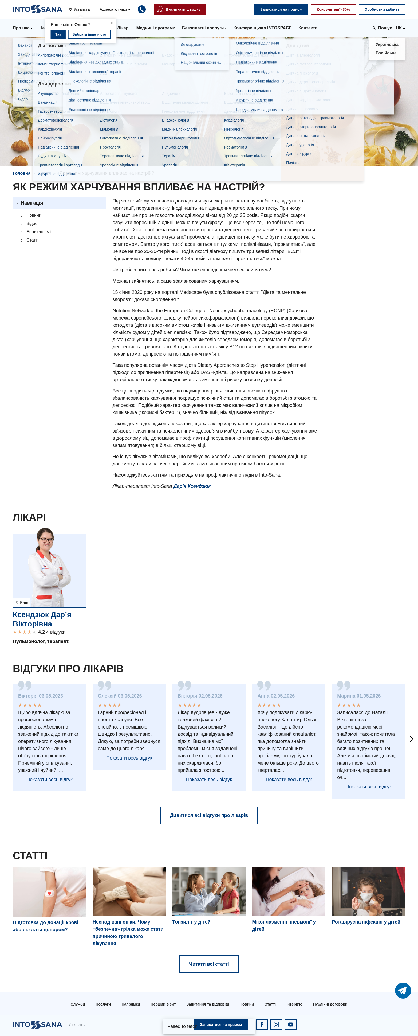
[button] (82, 9)
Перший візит (163, 1004)
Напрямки (130, 1004)
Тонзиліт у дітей (191, 922)
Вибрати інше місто (89, 34)
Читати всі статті (209, 964)
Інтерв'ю (294, 1004)
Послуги (103, 1004)
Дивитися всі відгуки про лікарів (209, 815)
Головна (21, 173)
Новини (33, 215)
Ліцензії (75, 1024)
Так (58, 34)
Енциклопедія (40, 231)
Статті (44, 173)
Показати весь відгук (49, 779)
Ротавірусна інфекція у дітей (366, 922)
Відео (31, 223)
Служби (77, 1004)
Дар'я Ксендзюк (192, 486)
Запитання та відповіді (207, 1004)
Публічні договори (330, 1004)
